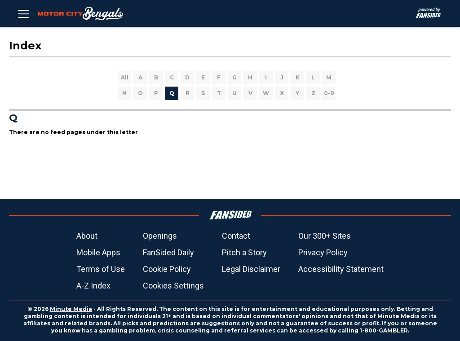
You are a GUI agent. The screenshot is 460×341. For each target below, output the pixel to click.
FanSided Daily (168, 252)
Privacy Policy (323, 252)
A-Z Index (93, 285)
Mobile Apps (98, 252)
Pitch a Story (244, 252)
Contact (236, 235)
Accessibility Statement (341, 269)
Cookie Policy (167, 269)
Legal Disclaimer (251, 269)
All (124, 77)
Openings (160, 235)
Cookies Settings (173, 285)
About (86, 235)
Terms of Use (100, 269)
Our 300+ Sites (324, 235)
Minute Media (71, 309)
